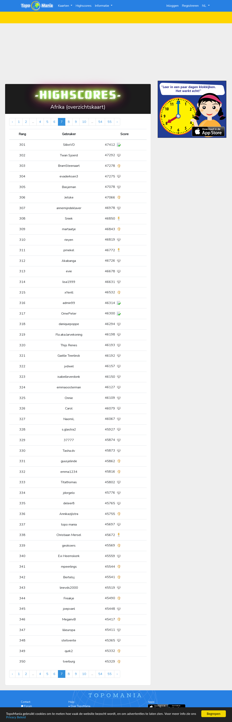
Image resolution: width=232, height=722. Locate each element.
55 (110, 122)
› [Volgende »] (117, 122)
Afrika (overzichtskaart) (77, 107)
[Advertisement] (116, 52)
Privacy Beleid (16, 717)
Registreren (190, 5)
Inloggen (172, 5)
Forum (26, 706)
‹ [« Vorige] (12, 122)
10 (84, 122)
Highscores (84, 5)
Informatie (102, 5)
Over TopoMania (80, 706)
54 (100, 122)
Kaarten (64, 5)
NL (204, 5)
